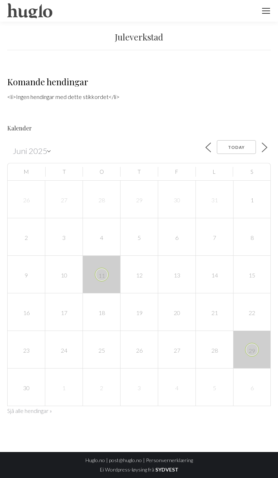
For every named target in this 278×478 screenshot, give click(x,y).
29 (252, 350)
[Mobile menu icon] (266, 11)
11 (101, 275)
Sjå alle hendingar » (29, 411)
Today (236, 147)
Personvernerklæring (169, 460)
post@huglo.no (125, 460)
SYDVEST (166, 469)
